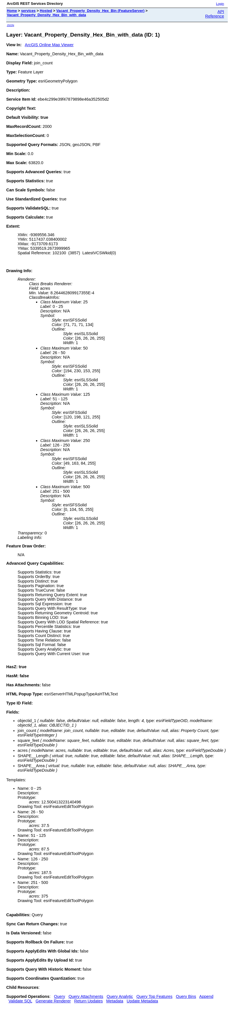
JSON (10, 25)
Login (220, 3)
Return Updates (88, 1001)
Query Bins (186, 996)
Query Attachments (85, 996)
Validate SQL (20, 1001)
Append (206, 996)
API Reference (214, 13)
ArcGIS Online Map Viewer (49, 45)
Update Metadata (142, 1001)
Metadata (114, 1001)
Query (59, 996)
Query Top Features (154, 996)
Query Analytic (120, 996)
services (28, 11)
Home (12, 11)
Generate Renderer (53, 1001)
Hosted (46, 11)
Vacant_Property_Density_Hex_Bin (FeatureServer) (100, 11)
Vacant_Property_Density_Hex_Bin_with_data (46, 15)
